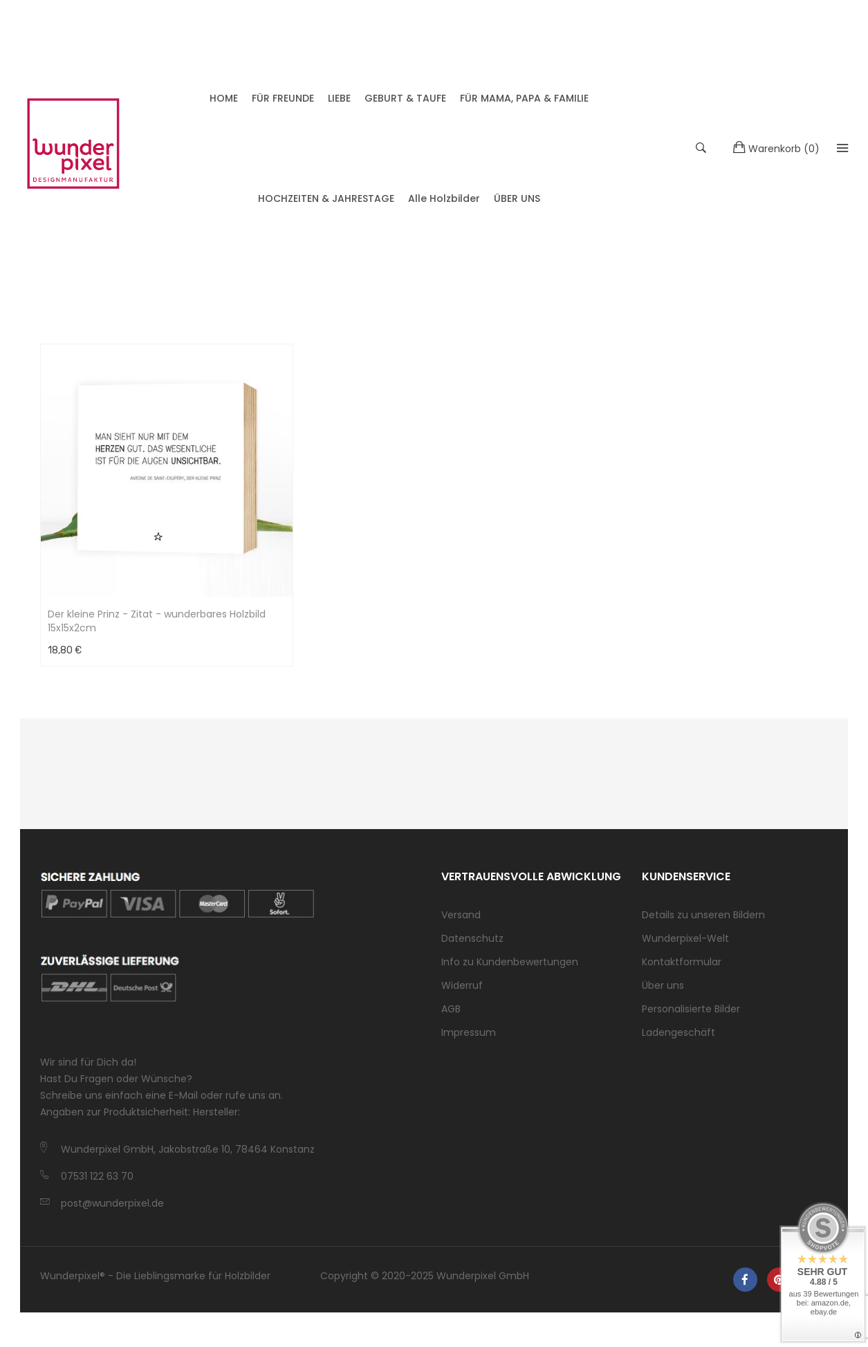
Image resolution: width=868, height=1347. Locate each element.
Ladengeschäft (678, 1039)
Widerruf (462, 992)
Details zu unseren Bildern (703, 922)
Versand (461, 922)
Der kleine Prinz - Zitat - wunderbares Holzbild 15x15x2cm (157, 628)
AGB (451, 1016)
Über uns (663, 992)
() (769, 151)
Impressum (468, 1039)
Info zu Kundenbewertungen (509, 969)
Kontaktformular (681, 969)
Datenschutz (472, 945)
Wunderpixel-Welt (685, 945)
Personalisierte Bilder (691, 1016)
